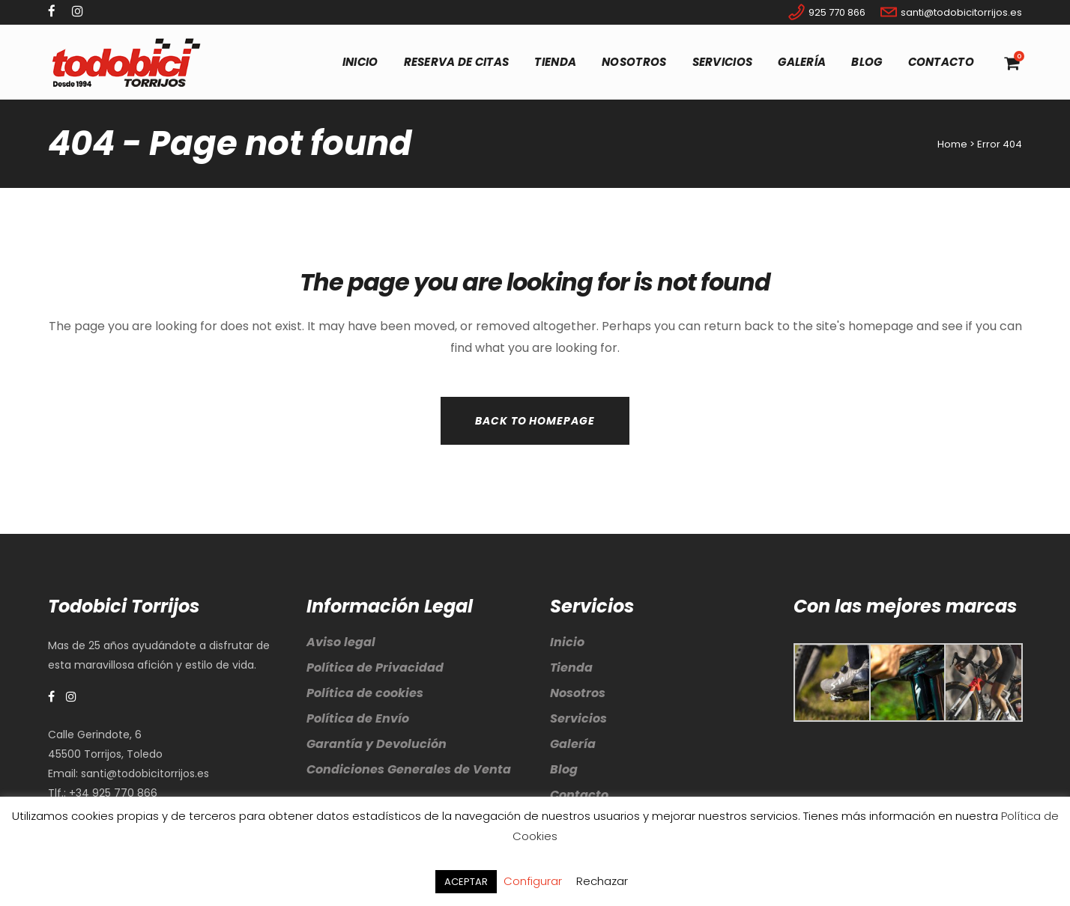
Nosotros (577, 693)
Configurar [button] (533, 881)
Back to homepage (534, 420)
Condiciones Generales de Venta (408, 769)
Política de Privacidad (375, 667)
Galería (573, 744)
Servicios (578, 718)
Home (952, 144)
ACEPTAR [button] (466, 882)
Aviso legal (340, 642)
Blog (564, 769)
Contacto (579, 794)
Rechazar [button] (602, 881)
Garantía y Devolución (376, 744)
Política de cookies (364, 693)
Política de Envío (357, 718)
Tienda (571, 667)
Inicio (567, 642)
